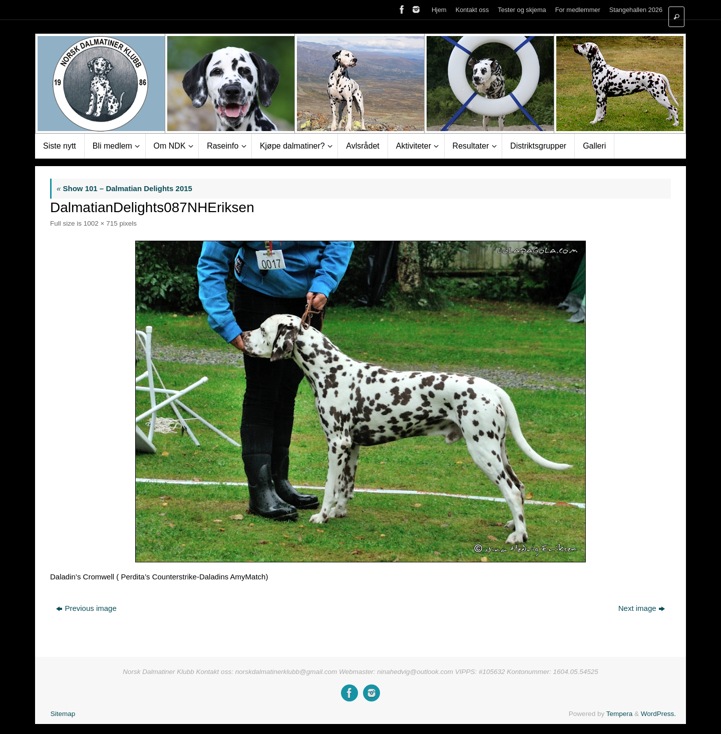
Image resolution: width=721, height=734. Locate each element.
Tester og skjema (522, 10)
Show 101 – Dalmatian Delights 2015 (124, 188)
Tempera (619, 713)
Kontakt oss (472, 10)
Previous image (86, 608)
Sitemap (63, 713)
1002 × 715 (101, 223)
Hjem (439, 10)
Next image (641, 608)
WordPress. (658, 713)
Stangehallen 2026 (635, 10)
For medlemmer (577, 10)
